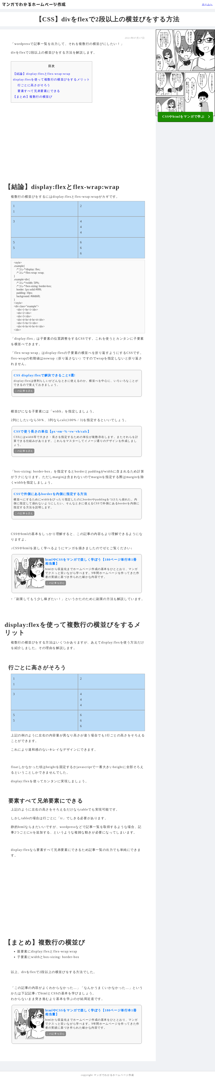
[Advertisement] (78, 136)
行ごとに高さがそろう (34, 85)
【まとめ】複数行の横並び (32, 96)
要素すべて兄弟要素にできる (39, 91)
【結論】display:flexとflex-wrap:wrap (41, 73)
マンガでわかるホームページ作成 (34, 4)
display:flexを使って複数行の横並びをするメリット (51, 79)
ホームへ (207, 4)
